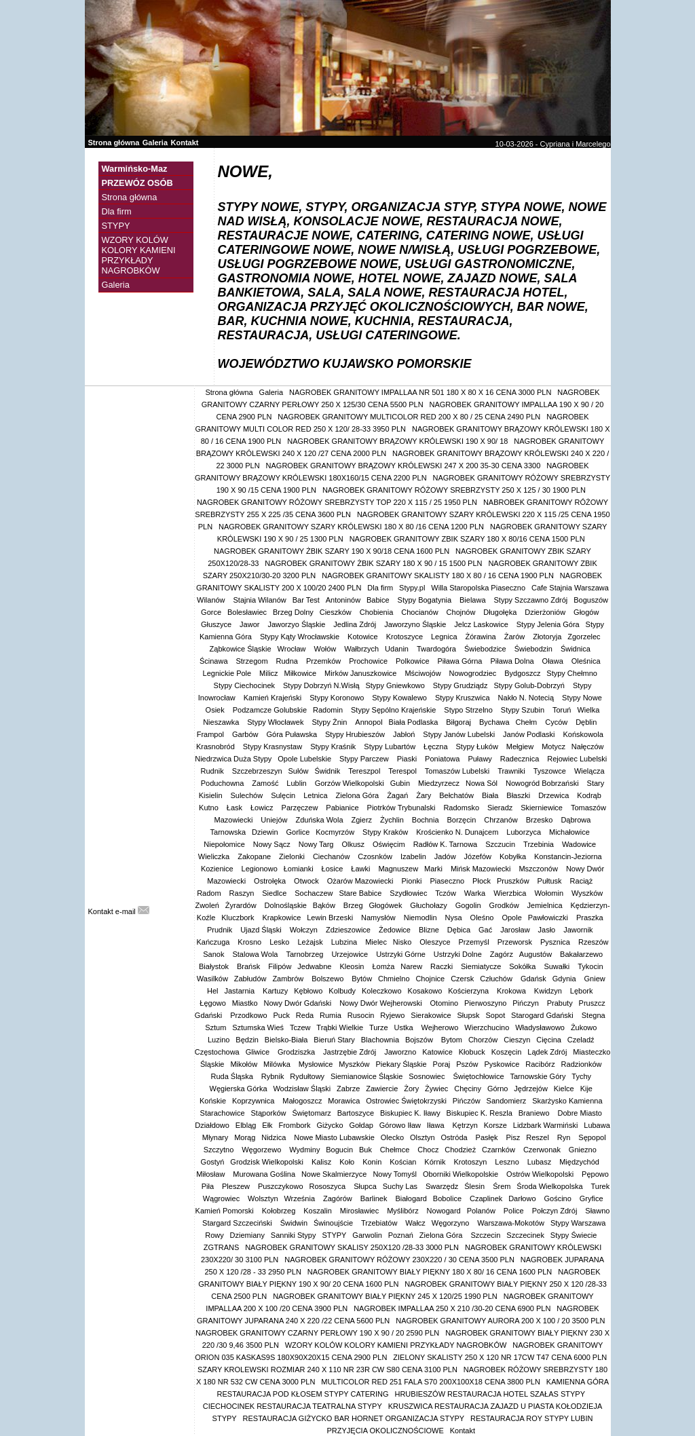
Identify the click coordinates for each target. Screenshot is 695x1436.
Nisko (403, 942)
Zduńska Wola (320, 820)
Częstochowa (217, 1052)
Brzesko (540, 820)
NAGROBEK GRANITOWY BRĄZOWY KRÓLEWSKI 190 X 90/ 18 (397, 441)
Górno (497, 1088)
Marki (434, 869)
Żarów (515, 636)
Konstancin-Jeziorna (569, 856)
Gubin (401, 783)
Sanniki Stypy (293, 1235)
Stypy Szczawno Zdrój (531, 600)
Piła (209, 1186)
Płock (481, 881)
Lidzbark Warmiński (545, 1125)
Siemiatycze (482, 966)
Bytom (451, 1040)
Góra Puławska (292, 734)
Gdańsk (533, 979)
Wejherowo (440, 1027)
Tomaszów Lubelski (458, 771)
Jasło (548, 930)
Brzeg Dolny (293, 612)
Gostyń (213, 1162)
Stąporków (268, 1113)
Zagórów (338, 1198)
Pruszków (514, 881)
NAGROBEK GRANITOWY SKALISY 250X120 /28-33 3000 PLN (352, 1247)
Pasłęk (488, 1137)
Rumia (330, 1015)
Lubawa (597, 1125)
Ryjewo (392, 1015)
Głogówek (386, 905)
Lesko (280, 942)
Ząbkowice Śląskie (240, 649)
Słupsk (468, 1015)
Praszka (590, 917)
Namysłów (379, 917)
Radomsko (462, 808)
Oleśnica (587, 661)
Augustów (536, 954)
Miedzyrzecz (438, 783)
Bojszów (420, 1040)
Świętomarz (311, 1113)
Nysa (454, 917)
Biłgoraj (459, 722)
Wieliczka (215, 856)
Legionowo (260, 869)
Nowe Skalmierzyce (334, 1174)
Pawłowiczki (549, 917)
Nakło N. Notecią (527, 698)
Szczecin (485, 1235)
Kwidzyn (549, 991)
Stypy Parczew (365, 759)
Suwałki (557, 966)
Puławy (481, 759)
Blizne (430, 930)
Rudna (288, 661)
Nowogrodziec (474, 673)
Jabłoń (405, 734)
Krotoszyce (405, 636)
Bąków (325, 905)
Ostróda (454, 1137)
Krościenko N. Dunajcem (458, 832)
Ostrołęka (271, 881)
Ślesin (475, 1186)
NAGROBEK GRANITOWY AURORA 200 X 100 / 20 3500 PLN (500, 1321)
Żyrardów (242, 905)
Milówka (278, 1064)
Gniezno (584, 1150)
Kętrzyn (464, 1125)
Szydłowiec (409, 893)
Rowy (214, 1235)
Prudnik (220, 930)
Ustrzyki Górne (402, 954)
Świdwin (293, 1223)
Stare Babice (361, 893)
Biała (491, 795)
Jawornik (579, 930)
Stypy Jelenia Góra (548, 624)
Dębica (459, 930)
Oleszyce (435, 942)
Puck (281, 1015)
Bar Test (306, 600)
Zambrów (288, 979)
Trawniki (512, 771)
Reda (305, 1015)
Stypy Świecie (573, 1235)
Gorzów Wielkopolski (349, 783)
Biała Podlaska (414, 722)
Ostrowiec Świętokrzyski (406, 1101)
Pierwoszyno (485, 1003)
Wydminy (304, 1150)
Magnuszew (398, 869)
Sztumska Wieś (258, 1027)
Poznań (400, 1235)
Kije (586, 1088)
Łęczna (437, 746)
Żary (424, 795)
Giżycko (329, 1125)
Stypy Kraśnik (334, 746)
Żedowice (396, 930)
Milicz (268, 673)
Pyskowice (501, 1064)
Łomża (383, 966)
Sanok (214, 954)
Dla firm (117, 211)
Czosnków (376, 856)
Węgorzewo (262, 1150)
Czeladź (581, 1040)
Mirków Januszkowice (361, 673)
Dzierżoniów (546, 612)
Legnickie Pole (228, 673)
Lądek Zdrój (547, 1052)
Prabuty (560, 1003)
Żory (411, 1088)
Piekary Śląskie (400, 1064)
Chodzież (460, 1150)
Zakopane (255, 856)
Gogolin (469, 905)
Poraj (442, 1064)
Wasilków (212, 979)
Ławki (361, 869)
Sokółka (523, 966)
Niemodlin (421, 917)
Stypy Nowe (583, 698)
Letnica (316, 795)
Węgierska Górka (238, 1088)
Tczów (446, 893)
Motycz (553, 746)
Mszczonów (539, 869)
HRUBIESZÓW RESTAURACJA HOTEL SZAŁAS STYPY (489, 1394)
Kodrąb (590, 795)
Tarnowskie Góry (538, 1076)
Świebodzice (486, 649)
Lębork (582, 991)
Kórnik (435, 1162)
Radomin (329, 710)
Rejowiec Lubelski (577, 759)
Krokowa (512, 991)
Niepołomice (225, 844)
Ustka (404, 1027)
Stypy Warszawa (578, 1223)
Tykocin (590, 966)
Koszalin (318, 1211)
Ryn (565, 1137)
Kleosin (352, 966)
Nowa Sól (483, 783)
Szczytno (220, 1150)
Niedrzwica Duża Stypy (233, 759)
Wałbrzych (361, 649)
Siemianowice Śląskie (366, 1076)
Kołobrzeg (280, 1211)
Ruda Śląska (232, 1076)
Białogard (410, 1198)
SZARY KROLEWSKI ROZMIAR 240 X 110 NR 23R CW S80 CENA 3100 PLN (327, 1369)
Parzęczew (301, 808)
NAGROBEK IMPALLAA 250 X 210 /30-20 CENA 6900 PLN (452, 1308)
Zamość (266, 783)
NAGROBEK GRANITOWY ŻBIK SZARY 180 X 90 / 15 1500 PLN (373, 563)
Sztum (215, 1027)
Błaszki (519, 795)
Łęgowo (213, 1003)
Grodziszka (297, 1052)
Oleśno (483, 917)
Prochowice (369, 661)
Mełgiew (521, 746)
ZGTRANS (222, 1247)
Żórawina (481, 636)
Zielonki (293, 856)
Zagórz (501, 954)
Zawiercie (382, 1088)
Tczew (300, 1027)
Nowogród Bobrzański (543, 783)
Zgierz (362, 820)
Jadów (446, 856)
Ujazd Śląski (262, 930)
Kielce (564, 1088)
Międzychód (580, 1162)
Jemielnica (546, 905)
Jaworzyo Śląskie (297, 624)
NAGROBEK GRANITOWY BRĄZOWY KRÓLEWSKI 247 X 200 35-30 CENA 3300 (403, 465)
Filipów (279, 966)
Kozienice (218, 869)
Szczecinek (525, 1235)
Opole (511, 917)
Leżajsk (310, 942)
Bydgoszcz (522, 673)
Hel (213, 991)
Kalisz (322, 1162)
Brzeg (353, 905)
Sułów (298, 771)
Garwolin (366, 1235)
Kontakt (185, 142)
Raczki (442, 966)
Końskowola (584, 734)
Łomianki (300, 869)
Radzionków (581, 1064)
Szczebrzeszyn (257, 771)
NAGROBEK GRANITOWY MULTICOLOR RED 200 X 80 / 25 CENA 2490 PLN (409, 417)
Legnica (445, 636)
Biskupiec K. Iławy (410, 1113)
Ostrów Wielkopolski (541, 1174)
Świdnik (328, 771)
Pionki (412, 881)
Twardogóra (437, 649)
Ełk (267, 1125)
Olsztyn (422, 1137)
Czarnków (499, 1150)
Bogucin (339, 1150)
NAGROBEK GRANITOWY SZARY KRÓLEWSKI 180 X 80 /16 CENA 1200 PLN (351, 527)
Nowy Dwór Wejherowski (381, 1003)
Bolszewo (328, 979)
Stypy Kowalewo (400, 698)
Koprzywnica (254, 1101)
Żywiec (436, 1088)
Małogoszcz (302, 1101)
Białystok (215, 966)
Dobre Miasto (580, 1113)
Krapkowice (281, 917)
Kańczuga (213, 942)
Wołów (326, 649)
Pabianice (343, 808)
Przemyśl (475, 942)
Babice (379, 600)
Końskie (213, 1101)
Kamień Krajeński (274, 698)
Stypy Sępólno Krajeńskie (394, 710)
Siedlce (275, 893)
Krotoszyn (471, 1162)
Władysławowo (540, 1027)
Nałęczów (588, 746)
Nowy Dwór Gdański (299, 1003)
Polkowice (414, 661)
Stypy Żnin (330, 722)
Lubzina (345, 942)
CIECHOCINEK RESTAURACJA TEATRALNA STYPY (292, 1406)
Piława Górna (460, 661)
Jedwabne (315, 966)
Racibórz (540, 1064)
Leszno (508, 1162)
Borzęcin (462, 820)
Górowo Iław (400, 1125)
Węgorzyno (452, 1223)
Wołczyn (305, 930)
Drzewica (554, 795)
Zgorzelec (584, 636)
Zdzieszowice (349, 930)
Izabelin (414, 856)
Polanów (482, 1211)
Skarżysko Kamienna (567, 1101)
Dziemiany (247, 1235)
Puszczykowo (280, 1186)
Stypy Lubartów (390, 746)
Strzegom (252, 661)
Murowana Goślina (264, 1174)
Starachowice (222, 1113)
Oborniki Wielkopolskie (461, 1174)
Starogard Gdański (543, 1015)
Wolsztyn (263, 1198)
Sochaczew (314, 893)
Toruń (561, 710)
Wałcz (415, 1223)
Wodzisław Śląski (302, 1088)
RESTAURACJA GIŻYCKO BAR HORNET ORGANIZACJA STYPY (354, 1418)
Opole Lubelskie (305, 759)
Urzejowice (350, 954)
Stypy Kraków (386, 832)
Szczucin (501, 844)
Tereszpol (365, 771)
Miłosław (211, 1174)
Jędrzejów (531, 1088)
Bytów (362, 979)
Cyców (557, 722)
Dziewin (266, 832)
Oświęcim (390, 844)
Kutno (210, 808)
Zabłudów (250, 979)
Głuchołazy (429, 905)
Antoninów (343, 600)
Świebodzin (534, 649)
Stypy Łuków (478, 746)
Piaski (408, 759)
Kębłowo (308, 991)
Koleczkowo (382, 991)
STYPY (116, 226)
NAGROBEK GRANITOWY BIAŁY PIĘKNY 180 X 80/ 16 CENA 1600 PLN (429, 1272)
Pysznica (556, 942)
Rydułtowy (307, 1076)
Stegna (594, 1015)
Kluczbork (238, 917)
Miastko (245, 1003)
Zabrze (348, 1088)
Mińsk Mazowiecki (482, 869)
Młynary (215, 1137)
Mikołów (243, 1064)
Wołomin (549, 893)
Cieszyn (517, 1040)
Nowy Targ (317, 844)
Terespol (403, 771)
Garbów (246, 734)
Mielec (376, 942)
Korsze (495, 1125)
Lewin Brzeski (331, 917)
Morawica (344, 1101)
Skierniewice (543, 808)
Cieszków (337, 612)
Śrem (501, 1186)
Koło (347, 1162)
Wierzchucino (486, 1027)
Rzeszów (593, 942)
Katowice (437, 1052)
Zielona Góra (358, 795)
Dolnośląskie (286, 905)
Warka (475, 893)
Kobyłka (514, 856)
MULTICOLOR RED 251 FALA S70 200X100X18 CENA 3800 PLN (430, 1382)
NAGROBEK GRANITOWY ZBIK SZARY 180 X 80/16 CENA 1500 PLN (467, 539)
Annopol (368, 722)
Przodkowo (248, 1015)
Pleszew (237, 1186)
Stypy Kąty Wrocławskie (300, 636)
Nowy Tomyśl (395, 1174)
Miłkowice (301, 673)
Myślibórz (404, 1211)
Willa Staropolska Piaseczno (478, 588)
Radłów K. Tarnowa (446, 844)
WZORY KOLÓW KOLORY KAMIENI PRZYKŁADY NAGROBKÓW (139, 255)
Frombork (294, 1125)
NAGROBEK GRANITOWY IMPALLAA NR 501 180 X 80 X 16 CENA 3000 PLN (420, 392)
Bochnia (426, 820)
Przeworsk (515, 942)
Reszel (538, 1137)
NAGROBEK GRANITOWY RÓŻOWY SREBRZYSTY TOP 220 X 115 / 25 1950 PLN (337, 502)
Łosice (333, 869)
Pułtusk (551, 881)
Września (300, 1198)
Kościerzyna (469, 991)
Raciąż (582, 881)
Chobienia (378, 612)
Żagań (398, 795)
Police (515, 1211)
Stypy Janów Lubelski (460, 734)
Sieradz (500, 808)
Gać (486, 930)
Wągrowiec (222, 1198)
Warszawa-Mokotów (510, 1223)
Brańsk (249, 966)
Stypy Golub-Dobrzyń (530, 685)
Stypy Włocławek (276, 722)
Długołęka (501, 612)
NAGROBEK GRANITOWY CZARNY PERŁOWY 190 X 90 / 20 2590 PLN (317, 1333)
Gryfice (592, 1198)
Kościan (404, 1162)
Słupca (365, 1186)
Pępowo (595, 1174)
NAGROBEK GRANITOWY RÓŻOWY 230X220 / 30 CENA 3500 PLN (399, 1259)
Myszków (354, 1064)
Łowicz (263, 808)
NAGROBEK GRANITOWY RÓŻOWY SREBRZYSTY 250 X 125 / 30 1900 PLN (454, 490)
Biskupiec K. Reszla (479, 1113)
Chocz (427, 1150)
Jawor (250, 624)
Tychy (581, 1076)
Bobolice (448, 1198)
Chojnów (462, 612)
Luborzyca (524, 832)
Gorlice (298, 832)
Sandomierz (507, 1101)
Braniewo (535, 1113)
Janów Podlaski (530, 734)
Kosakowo (425, 991)
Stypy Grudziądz (460, 685)
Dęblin (587, 722)
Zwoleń (207, 905)
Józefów (478, 856)
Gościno (558, 1198)
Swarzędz (442, 1186)
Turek (599, 1186)
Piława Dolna (513, 661)
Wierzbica (510, 893)
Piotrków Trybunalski (402, 808)
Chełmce (395, 1150)
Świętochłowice (478, 1076)
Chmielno (393, 979)
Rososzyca (328, 1186)
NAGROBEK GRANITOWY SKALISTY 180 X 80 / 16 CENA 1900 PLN (438, 575)
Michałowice (570, 832)
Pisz (513, 1137)
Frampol (211, 734)
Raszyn (243, 893)
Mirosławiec (360, 1211)
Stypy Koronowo (337, 698)
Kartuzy (275, 991)
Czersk (462, 979)
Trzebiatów (380, 1223)
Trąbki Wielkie (339, 1027)
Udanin (398, 649)
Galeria (155, 142)
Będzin (247, 1040)
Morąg (244, 1137)
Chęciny (467, 1088)
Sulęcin (284, 795)
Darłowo (523, 1198)
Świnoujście (334, 1223)
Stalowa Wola (256, 954)
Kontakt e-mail (118, 911)
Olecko (392, 1137)
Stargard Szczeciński (238, 1223)
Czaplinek (486, 1198)
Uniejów (275, 820)
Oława (553, 661)
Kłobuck (472, 1052)
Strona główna (114, 142)
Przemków (324, 661)
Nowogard (444, 1211)
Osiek (216, 710)
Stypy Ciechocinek (246, 685)
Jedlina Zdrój (355, 624)
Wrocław (293, 649)
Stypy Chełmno (572, 673)
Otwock (307, 881)
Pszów (467, 1064)
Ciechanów (332, 856)
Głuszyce (217, 624)
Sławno (597, 1211)
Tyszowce (550, 771)
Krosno (250, 942)
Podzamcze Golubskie (270, 710)
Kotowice (364, 636)
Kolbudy (342, 991)
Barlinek (375, 1198)
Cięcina (548, 1040)
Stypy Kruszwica (463, 698)
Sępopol (591, 1137)
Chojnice (430, 979)
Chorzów (482, 1040)
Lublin (297, 783)
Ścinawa (215, 661)
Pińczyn (526, 1003)
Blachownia (380, 1040)
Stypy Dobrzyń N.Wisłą (321, 685)
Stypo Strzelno (469, 710)
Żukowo (584, 1027)
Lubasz (540, 1162)
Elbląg (246, 1125)
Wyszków (588, 893)
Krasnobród (216, 746)
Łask (235, 808)
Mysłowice (316, 1064)
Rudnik (212, 771)
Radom (210, 893)
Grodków (505, 905)
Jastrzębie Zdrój (350, 1052)
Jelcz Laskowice (482, 624)
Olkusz (354, 844)
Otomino (444, 1003)
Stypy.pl (412, 588)
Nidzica (274, 1137)
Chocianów (420, 612)
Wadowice (580, 844)
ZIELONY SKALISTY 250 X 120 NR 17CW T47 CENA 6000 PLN (500, 1357)
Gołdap (361, 1125)
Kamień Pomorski (225, 1211)
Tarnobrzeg (305, 954)
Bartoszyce (355, 1113)
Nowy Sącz (273, 844)
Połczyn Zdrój (556, 1211)
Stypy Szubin (523, 710)
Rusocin (361, 1015)
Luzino (218, 1040)
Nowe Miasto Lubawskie (334, 1137)
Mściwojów (424, 673)
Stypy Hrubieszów (356, 734)
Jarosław (515, 930)
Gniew (594, 979)
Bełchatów (457, 795)
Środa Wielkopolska (550, 1186)
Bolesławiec (247, 612)
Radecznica (521, 759)
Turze (378, 1027)
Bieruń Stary (334, 1040)
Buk (366, 1150)
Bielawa (473, 600)
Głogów (587, 612)
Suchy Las (401, 1186)
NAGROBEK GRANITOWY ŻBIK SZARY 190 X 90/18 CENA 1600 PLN (331, 551)
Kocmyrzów (336, 832)
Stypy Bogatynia (426, 600)
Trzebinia (539, 844)
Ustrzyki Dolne (459, 954)
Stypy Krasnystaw (273, 746)
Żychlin (393, 820)
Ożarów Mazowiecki (361, 881)
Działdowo (212, 1125)
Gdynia (565, 979)
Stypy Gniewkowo (395, 685)
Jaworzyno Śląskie (416, 624)
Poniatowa (443, 759)
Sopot (495, 1015)
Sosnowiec (428, 1076)
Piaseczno (448, 881)
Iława (437, 1125)
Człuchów (497, 979)
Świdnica (577, 649)
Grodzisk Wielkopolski (267, 1162)
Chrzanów (502, 820)
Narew (412, 966)
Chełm (527, 722)
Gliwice (259, 1052)
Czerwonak (543, 1150)
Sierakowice (431, 1015)
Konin (372, 1162)
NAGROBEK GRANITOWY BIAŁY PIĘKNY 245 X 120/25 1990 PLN (385, 1296)
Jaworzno (400, 1052)
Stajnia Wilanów (259, 600)
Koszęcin (506, 1052)
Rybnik (272, 1076)
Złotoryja (547, 636)
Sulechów (247, 795)
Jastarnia (240, 991)
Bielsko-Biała (286, 1040)
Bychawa (494, 722)
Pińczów (467, 1101)
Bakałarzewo (582, 954)
